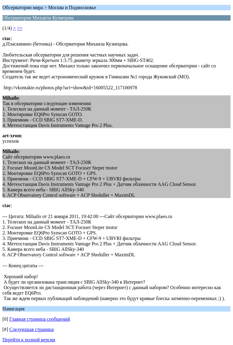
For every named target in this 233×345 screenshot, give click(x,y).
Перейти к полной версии (28, 339)
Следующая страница (31, 329)
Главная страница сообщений (39, 319)
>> (19, 28)
